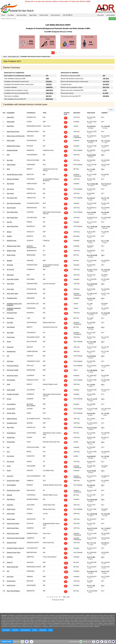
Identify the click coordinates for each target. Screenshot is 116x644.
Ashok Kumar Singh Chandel (15, 538)
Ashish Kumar (11, 509)
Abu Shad (10, 160)
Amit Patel (10, 322)
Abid (8, 154)
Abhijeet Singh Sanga (13, 146)
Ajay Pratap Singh (12, 212)
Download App (74, 641)
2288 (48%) (49, 90)
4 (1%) (105, 90)
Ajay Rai (9, 222)
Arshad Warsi (11, 442)
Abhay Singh (11, 140)
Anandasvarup (11, 351)
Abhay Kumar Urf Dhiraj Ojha (16, 136)
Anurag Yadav (11, 413)
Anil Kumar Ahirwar (12, 365)
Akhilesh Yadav (11, 250)
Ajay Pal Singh (11, 207)
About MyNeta (110, 15)
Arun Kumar (10, 456)
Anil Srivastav (11, 380)
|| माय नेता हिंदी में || (67, 15)
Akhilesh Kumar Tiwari (13, 246)
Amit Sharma (11, 327)
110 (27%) (106, 81)
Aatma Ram (10, 117)
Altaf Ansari (10, 275)
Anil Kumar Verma (12, 375)
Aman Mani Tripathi (13, 279)
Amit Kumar (10, 318)
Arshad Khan (11, 437)
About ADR (100, 15)
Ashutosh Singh (11, 542)
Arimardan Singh (12, 423)
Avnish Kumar (11, 585)
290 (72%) (106, 87)
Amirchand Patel (12, 312)
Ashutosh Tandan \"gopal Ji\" (15, 548)
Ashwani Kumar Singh (13, 552)
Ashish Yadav (11, 519)
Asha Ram (10, 505)
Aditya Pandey (11, 164)
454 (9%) (48, 96)
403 (104, 75)
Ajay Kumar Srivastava (14, 203)
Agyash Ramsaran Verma (14, 174)
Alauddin (9, 260)
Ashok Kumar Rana (13, 528)
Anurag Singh (11, 408)
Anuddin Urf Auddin (13, 394)
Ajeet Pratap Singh (12, 226)
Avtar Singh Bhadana (13, 591)
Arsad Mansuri (11, 433)
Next (64, 596)
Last (68, 596)
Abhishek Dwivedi (12, 150)
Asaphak (9, 495)
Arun (8, 447)
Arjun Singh (10, 427)
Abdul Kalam (11, 121)
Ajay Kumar (10, 189)
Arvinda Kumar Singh (13, 490)
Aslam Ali (9, 562)
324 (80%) (106, 84)
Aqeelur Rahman (12, 418)
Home (3, 15)
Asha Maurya (11, 499)
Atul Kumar (10, 576)
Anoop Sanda (11, 390)
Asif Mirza (10, 557)
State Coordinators (25, 630)
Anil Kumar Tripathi (12, 370)
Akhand (9, 232)
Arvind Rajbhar (11, 485)
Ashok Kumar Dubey (13, 523)
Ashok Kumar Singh (13, 533)
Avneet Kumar (11, 581)
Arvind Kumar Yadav (13, 480)
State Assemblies (21, 15)
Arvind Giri (10, 476)
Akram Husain (11, 255)
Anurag (9, 399)
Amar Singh (10, 283)
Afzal (8, 169)
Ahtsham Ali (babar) (13, 179)
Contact (34, 630)
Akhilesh (9, 236)
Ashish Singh (11, 513)
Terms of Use (43, 630)
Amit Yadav (10, 332)
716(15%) (49, 84)
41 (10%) (105, 93)
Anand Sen (10, 347)
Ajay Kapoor (10, 183)
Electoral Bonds (55, 15)
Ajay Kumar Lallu (12, 198)
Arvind (9, 466)
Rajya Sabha (33, 15)
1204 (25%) (49, 93)
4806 (47, 78)
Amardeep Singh (12, 298)
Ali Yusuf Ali (10, 269)
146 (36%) (106, 78)
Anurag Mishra (11, 404)
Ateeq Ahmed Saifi (12, 567)
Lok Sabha (11, 15)
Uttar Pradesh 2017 (13, 56)
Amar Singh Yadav (12, 293)
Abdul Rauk (10, 126)
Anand (9, 341)
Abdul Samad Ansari (13, 131)
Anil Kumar (10, 361)
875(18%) (49, 81)
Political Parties (43, 15)
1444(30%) (49, 87)
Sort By (111, 109)
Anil (8, 356)
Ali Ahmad (10, 265)
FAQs (50, 630)
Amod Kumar (11, 337)
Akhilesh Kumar (11, 240)
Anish (8, 384)
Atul (8, 571)
